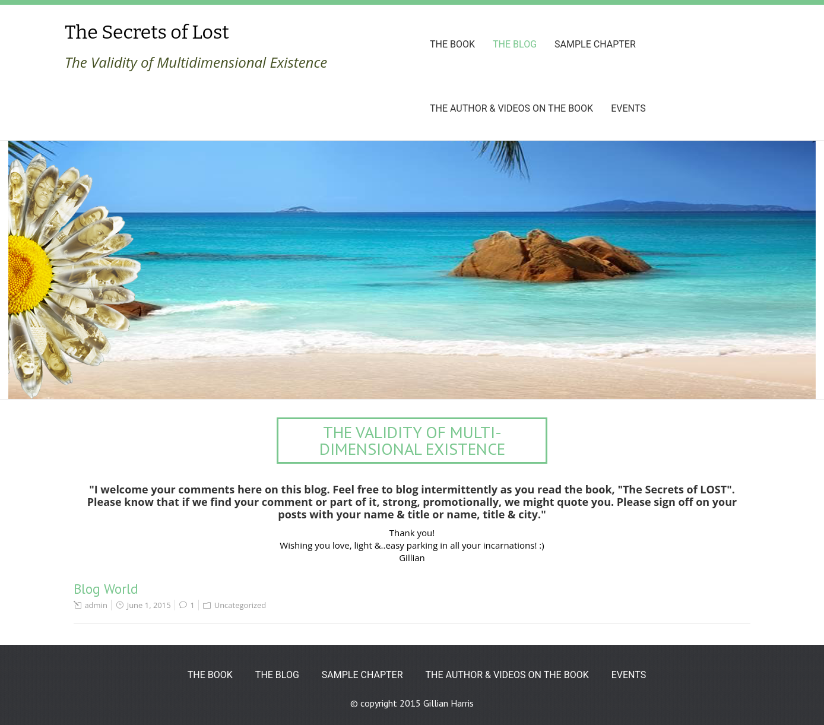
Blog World (106, 588)
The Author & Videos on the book (511, 108)
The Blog (515, 44)
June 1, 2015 (149, 605)
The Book (452, 44)
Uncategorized (240, 605)
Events (628, 108)
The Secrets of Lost (147, 32)
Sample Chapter (595, 44)
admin (95, 605)
